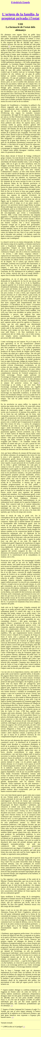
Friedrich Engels (20, 2)
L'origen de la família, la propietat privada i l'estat (20, 16)
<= (12, 1005)
